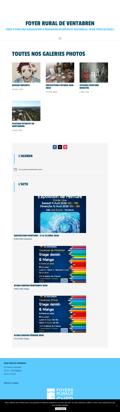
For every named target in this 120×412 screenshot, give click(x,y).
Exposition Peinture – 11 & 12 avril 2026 (36, 235)
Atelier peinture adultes (89, 86)
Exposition (28, 239)
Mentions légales (11, 383)
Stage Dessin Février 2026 (29, 335)
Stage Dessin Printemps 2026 (30, 285)
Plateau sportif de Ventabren (23, 125)
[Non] (116, 405)
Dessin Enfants (21, 85)
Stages (26, 289)
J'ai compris (60, 409)
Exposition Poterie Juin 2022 (59, 86)
